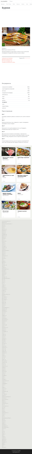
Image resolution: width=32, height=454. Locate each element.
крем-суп (4, 298)
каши (3, 279)
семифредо (4, 375)
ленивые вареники (6, 307)
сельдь (4, 372)
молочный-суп (5, 319)
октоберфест (5, 331)
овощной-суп (5, 327)
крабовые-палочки (6, 294)
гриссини (4, 258)
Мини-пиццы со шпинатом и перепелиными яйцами (23, 176)
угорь (3, 415)
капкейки (4, 271)
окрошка (4, 330)
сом (3, 386)
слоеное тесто (9, 59)
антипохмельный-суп (6, 221)
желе (3, 263)
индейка (4, 267)
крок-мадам (4, 299)
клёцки (3, 286)
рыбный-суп (5, 366)
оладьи (4, 334)
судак (3, 392)
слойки (4, 382)
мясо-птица (8, 4)
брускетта (4, 229)
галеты (3, 242)
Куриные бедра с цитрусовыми (23, 157)
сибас (3, 376)
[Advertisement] (16, 18)
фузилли (4, 428)
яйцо (14, 62)
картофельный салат (6, 278)
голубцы (4, 249)
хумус (3, 432)
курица (4, 302)
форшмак (4, 424)
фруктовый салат (5, 427)
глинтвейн (4, 246)
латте (3, 306)
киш (3, 283)
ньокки (3, 326)
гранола (4, 253)
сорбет (3, 387)
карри (3, 275)
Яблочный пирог (6, 211)
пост (3, 358)
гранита (4, 251)
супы (27, 4)
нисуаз (3, 323)
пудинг (4, 359)
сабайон (4, 367)
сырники (4, 395)
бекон (3, 225)
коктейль (4, 287)
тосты (3, 407)
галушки (4, 243)
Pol (19, 452)
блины (4, 226)
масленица (4, 311)
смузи (3, 384)
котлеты (4, 291)
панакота (4, 338)
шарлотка (4, 439)
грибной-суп (5, 255)
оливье (4, 335)
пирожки (4, 351)
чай (3, 435)
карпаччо (4, 274)
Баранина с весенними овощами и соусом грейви (7, 194)
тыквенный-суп (5, 412)
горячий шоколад (5, 250)
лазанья (4, 303)
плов (3, 354)
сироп (3, 378)
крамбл (4, 295)
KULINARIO (4, 1)
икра (3, 266)
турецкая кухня (5, 58)
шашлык (4, 440)
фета (3, 419)
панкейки (4, 339)
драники (4, 262)
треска (3, 408)
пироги (4, 350)
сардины (4, 370)
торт (3, 404)
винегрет (4, 238)
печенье (4, 346)
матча (3, 314)
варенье (4, 237)
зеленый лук (10, 62)
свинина (4, 371)
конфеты (4, 290)
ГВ (4, 46)
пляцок (3, 355)
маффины (4, 315)
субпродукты (5, 391)
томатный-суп (5, 403)
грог (3, 259)
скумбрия (4, 379)
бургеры (4, 233)
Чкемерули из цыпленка (22, 211)
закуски (18, 4)
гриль (3, 257)
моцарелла (4, 62)
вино (3, 239)
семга (3, 374)
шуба (3, 443)
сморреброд (4, 383)
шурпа (3, 444)
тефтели (4, 400)
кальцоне (4, 270)
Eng (15, 452)
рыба (14, 4)
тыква (3, 411)
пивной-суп (4, 347)
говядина (4, 247)
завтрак (11, 58)
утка (3, 416)
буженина (4, 230)
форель (4, 423)
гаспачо (4, 245)
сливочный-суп (5, 380)
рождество (4, 362)
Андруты (19, 193)
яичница (4, 447)
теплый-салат (5, 399)
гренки (4, 254)
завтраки (3, 4)
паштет (4, 342)
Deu (17, 452)
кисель (3, 282)
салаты (22, 4)
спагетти (4, 388)
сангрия (4, 368)
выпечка (4, 59)
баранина (4, 222)
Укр (13, 452)
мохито (4, 322)
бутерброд (4, 234)
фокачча (4, 420)
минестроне (4, 318)
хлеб (3, 431)
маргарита (4, 310)
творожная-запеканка (6, 396)
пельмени (4, 343)
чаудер (3, 436)
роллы (4, 363)
